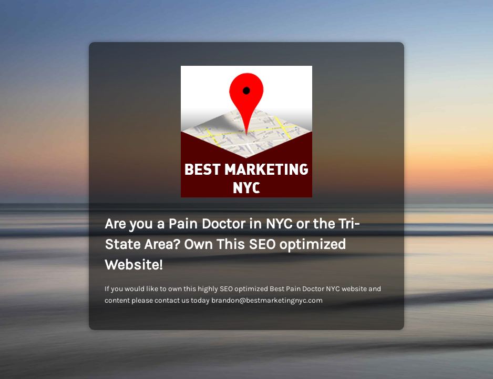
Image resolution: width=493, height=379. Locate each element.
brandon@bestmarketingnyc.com (267, 300)
